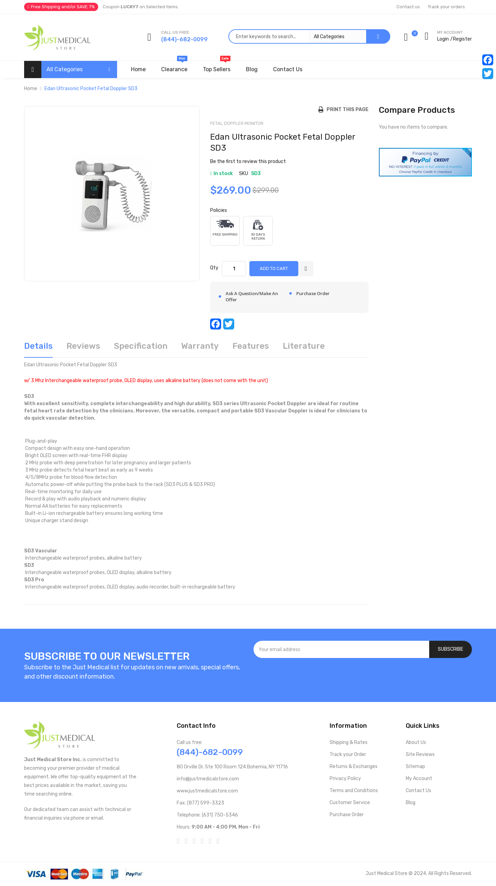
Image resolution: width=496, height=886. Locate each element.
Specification (140, 346)
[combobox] (297, 36)
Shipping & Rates (349, 742)
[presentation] (362, 676)
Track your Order (348, 754)
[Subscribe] (450, 649)
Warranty (200, 346)
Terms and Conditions (354, 790)
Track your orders (446, 6)
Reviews (83, 346)
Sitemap (415, 766)
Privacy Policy (345, 778)
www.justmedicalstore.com (207, 791)
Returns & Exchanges (354, 766)
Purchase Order (347, 815)
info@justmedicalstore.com (208, 779)
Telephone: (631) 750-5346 (207, 815)
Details (38, 346)
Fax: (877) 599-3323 (200, 803)
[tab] (38, 348)
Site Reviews (420, 754)
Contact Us (418, 790)
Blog (410, 803)
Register (462, 39)
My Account (419, 778)
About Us (416, 742)
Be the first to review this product (248, 161)
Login (443, 39)
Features (250, 346)
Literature (304, 346)
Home (30, 88)
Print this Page (346, 109)
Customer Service (350, 803)
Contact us (408, 6)
